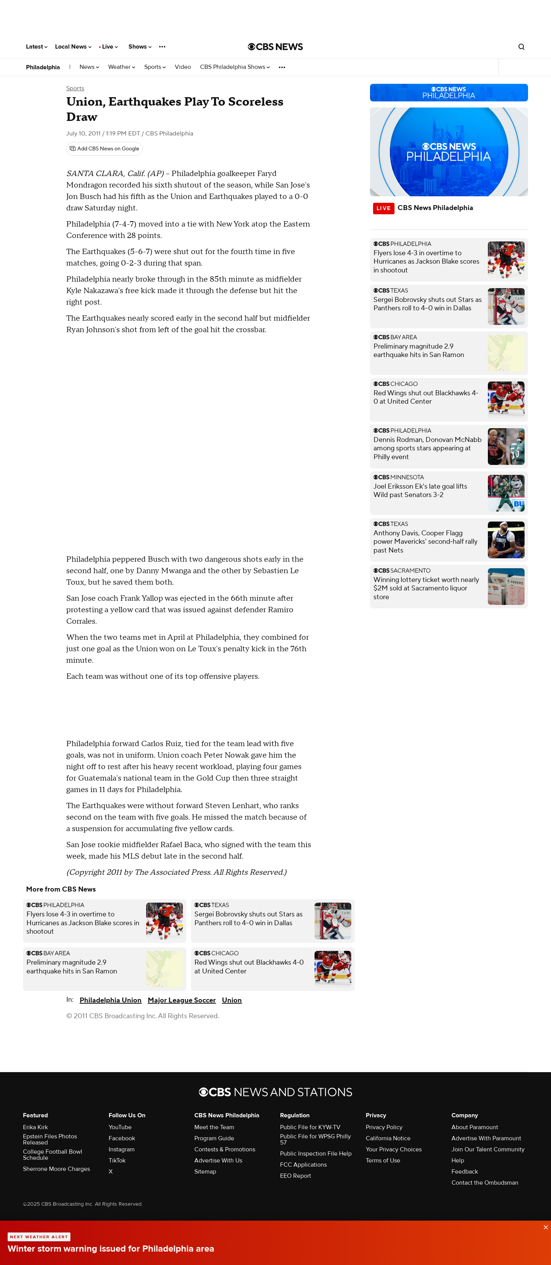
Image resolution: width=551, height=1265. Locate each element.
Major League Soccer (182, 1000)
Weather (121, 67)
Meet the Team (214, 1127)
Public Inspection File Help (316, 1154)
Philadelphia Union (111, 1000)
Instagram (122, 1149)
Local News (73, 47)
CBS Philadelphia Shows (235, 67)
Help (458, 1160)
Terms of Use (383, 1160)
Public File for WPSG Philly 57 (315, 1139)
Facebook (122, 1138)
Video (183, 67)
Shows (140, 47)
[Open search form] (521, 46)
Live (110, 47)
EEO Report (295, 1176)
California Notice (388, 1138)
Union (232, 1000)
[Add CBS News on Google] (104, 149)
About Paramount (475, 1127)
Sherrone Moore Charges (56, 1169)
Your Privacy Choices (394, 1149)
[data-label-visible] (543, 1226)
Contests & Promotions (224, 1149)
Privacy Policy (384, 1127)
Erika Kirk (35, 1127)
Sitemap (205, 1172)
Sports (155, 67)
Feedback (465, 1172)
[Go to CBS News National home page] (275, 47)
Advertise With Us (218, 1160)
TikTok (117, 1160)
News (89, 67)
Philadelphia (43, 67)
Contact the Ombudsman (485, 1183)
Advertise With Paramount (486, 1138)
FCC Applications (303, 1165)
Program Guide (214, 1138)
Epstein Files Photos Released (50, 1139)
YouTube (120, 1127)
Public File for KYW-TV (310, 1127)
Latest (36, 47)
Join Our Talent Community (488, 1149)
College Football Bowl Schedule (52, 1155)
